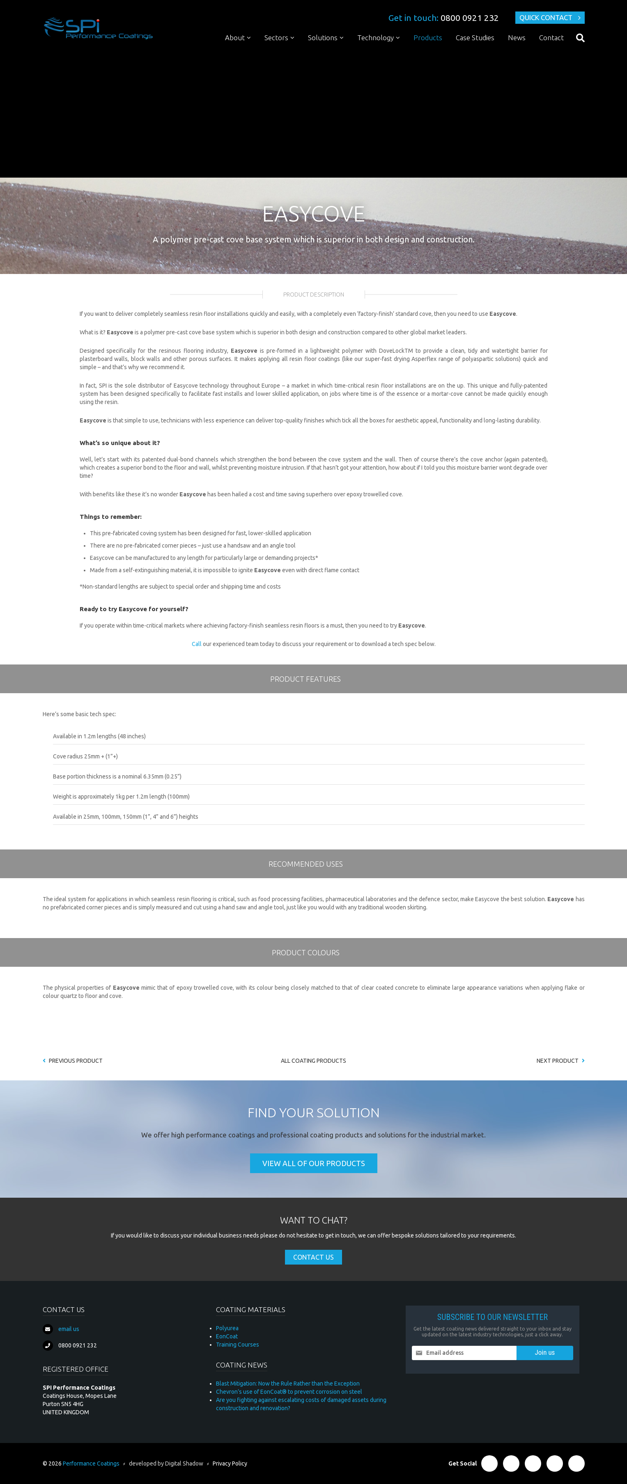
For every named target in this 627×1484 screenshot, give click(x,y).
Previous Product (73, 1060)
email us (68, 1329)
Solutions (323, 37)
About (235, 37)
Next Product (561, 1060)
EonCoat (227, 1336)
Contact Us (313, 1257)
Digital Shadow (184, 1463)
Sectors (276, 37)
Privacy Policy (230, 1463)
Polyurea (227, 1328)
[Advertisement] (313, 114)
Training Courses (237, 1344)
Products (427, 37)
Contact (551, 37)
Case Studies (475, 37)
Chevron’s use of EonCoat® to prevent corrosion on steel (289, 1391)
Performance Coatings (91, 1463)
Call (197, 644)
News (517, 37)
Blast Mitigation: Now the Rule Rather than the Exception (288, 1383)
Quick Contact (545, 17)
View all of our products (313, 1163)
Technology (375, 37)
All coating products (313, 1060)
